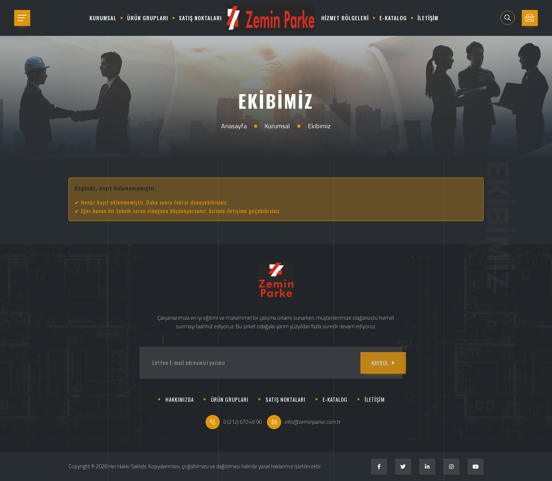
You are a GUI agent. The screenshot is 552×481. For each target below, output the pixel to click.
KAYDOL (365, 363)
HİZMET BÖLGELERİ (345, 18)
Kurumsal (277, 126)
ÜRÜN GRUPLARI (147, 18)
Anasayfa (234, 126)
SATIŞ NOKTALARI (200, 18)
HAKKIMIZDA (179, 399)
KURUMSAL (102, 18)
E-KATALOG (393, 18)
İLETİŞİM (427, 18)
